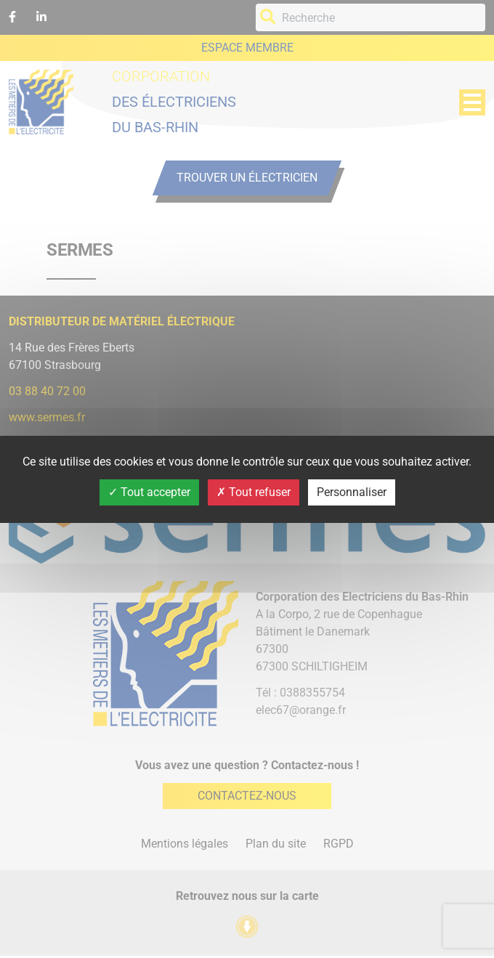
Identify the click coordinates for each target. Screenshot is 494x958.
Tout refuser (253, 492)
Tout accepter (149, 492)
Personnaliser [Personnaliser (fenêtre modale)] (351, 492)
